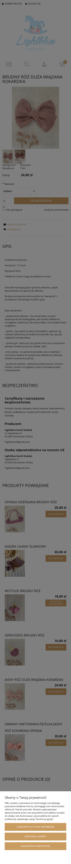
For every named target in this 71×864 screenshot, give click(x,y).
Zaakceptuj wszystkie (35, 846)
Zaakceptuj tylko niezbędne (35, 826)
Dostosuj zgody (35, 836)
